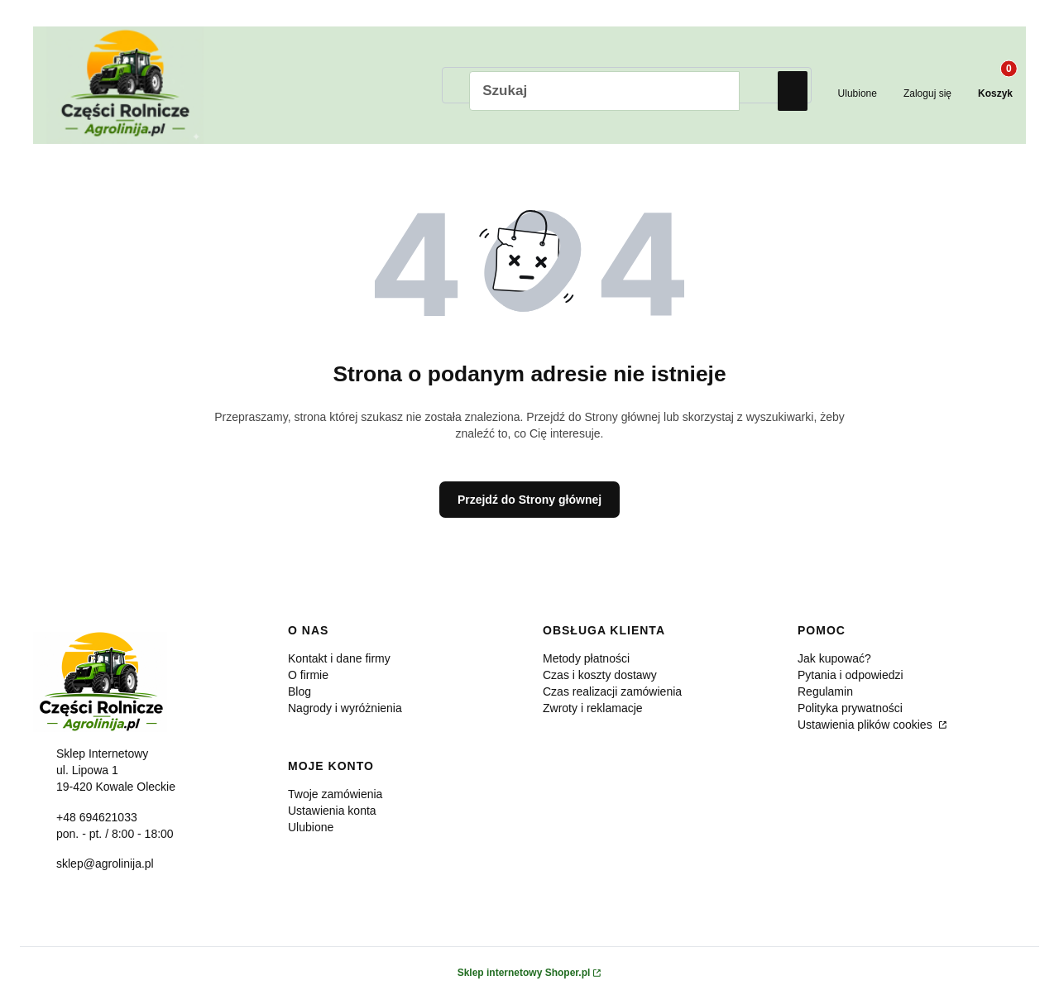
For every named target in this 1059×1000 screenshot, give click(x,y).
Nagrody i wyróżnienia (345, 709)
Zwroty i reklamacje (593, 709)
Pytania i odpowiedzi (850, 676)
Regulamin (825, 693)
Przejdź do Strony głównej (529, 500)
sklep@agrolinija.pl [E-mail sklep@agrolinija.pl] (105, 865)
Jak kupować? (834, 660)
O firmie (308, 676)
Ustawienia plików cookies (867, 726)
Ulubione (310, 828)
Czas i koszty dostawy (600, 676)
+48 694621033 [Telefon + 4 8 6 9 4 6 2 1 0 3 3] (96, 818)
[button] (792, 91)
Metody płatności (586, 660)
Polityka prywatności (850, 709)
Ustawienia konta (332, 812)
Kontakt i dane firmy (339, 660)
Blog (299, 693)
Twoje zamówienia (335, 795)
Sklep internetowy (524, 974)
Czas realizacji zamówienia (612, 693)
